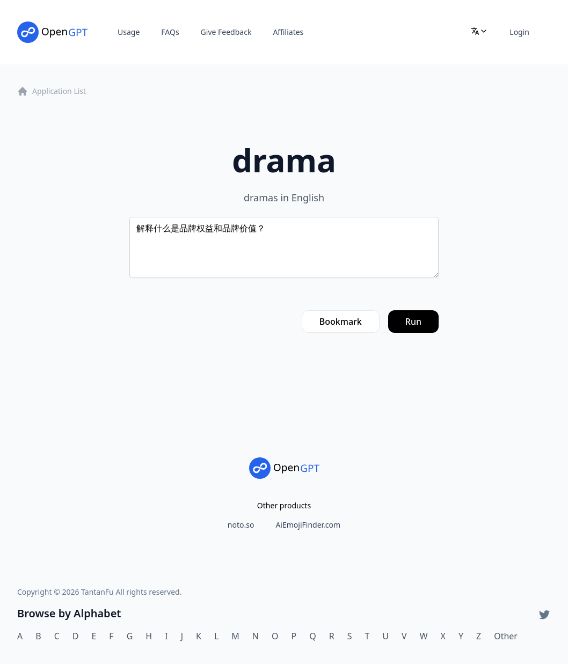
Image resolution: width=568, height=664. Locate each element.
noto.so (241, 525)
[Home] (52, 32)
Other (506, 636)
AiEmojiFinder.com (307, 525)
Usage (129, 32)
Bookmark (340, 321)
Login (519, 32)
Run (413, 321)
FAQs (170, 32)
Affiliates (288, 32)
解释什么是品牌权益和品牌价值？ (284, 247)
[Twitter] (544, 614)
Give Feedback (226, 32)
